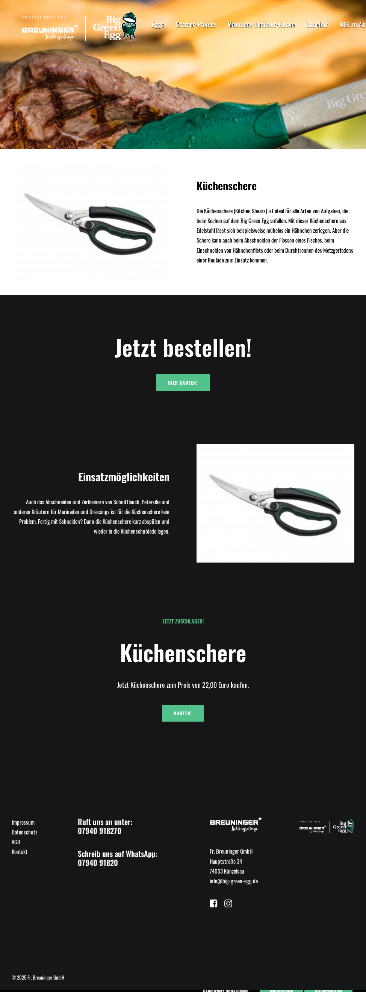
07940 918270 (99, 830)
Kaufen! (183, 713)
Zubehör (299, 24)
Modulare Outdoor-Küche (243, 24)
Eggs (140, 24)
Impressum (23, 822)
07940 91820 (98, 862)
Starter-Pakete (178, 24)
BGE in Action (340, 24)
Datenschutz (24, 832)
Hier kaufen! (183, 382)
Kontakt (19, 851)
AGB (16, 841)
